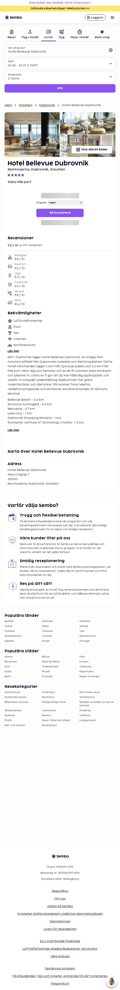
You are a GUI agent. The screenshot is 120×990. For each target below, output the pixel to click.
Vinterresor (48, 692)
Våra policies (60, 956)
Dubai (8, 671)
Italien (45, 626)
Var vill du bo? (16, 48)
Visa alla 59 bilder (92, 149)
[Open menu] (112, 17)
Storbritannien (13, 636)
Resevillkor (60, 891)
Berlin (8, 676)
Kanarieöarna (87, 636)
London (84, 661)
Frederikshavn (50, 666)
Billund (46, 656)
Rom (7, 666)
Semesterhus (87, 697)
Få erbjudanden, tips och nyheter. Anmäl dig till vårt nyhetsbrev (60, 976)
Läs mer (13, 351)
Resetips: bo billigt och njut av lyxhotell (96, 704)
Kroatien (25, 105)
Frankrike (84, 621)
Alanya (9, 656)
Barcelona (11, 661)
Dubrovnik (47, 105)
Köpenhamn (86, 671)
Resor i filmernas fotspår (56, 720)
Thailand (47, 636)
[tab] (12, 34)
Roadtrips (85, 710)
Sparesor (10, 715)
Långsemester (87, 720)
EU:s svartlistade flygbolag (60, 941)
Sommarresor (13, 692)
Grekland (47, 631)
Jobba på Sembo (60, 906)
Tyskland (10, 631)
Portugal (84, 641)
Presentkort (60, 984)
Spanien (9, 621)
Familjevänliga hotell (54, 702)
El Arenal (47, 676)
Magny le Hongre (89, 676)
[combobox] (57, 52)
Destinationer (60, 921)
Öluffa (8, 720)
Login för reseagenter (60, 929)
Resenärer (15, 74)
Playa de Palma (51, 661)
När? (11, 61)
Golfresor (85, 715)
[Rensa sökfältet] (110, 50)
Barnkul (46, 715)
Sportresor (48, 697)
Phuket (46, 671)
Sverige (83, 626)
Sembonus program (60, 968)
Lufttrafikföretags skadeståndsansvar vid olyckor (60, 949)
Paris (82, 656)
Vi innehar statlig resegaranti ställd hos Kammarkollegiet (60, 914)
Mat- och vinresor (15, 725)
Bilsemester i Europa (16, 702)
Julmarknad (49, 710)
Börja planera (60, 213)
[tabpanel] (60, 68)
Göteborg (85, 666)
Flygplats (41, 202)
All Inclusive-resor (89, 692)
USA (81, 631)
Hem (8, 105)
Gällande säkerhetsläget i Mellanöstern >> (60, 8)
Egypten (9, 641)
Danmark (47, 621)
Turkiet (8, 626)
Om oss (60, 899)
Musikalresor (49, 725)
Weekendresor (13, 710)
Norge (45, 641)
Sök (60, 88)
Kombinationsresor (16, 697)
